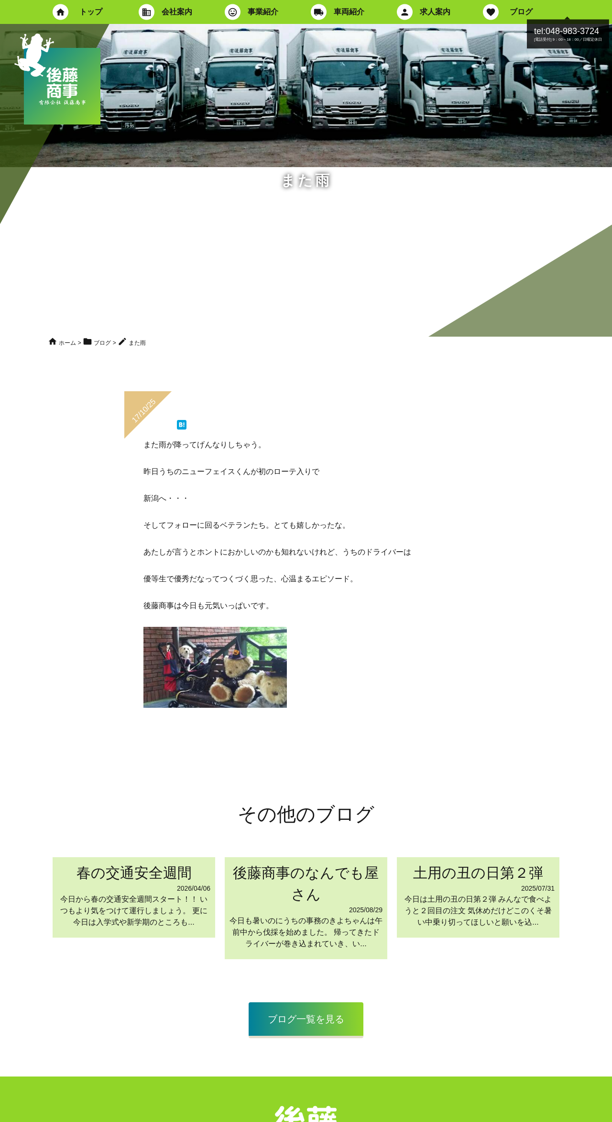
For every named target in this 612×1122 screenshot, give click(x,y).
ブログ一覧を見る (306, 1019)
